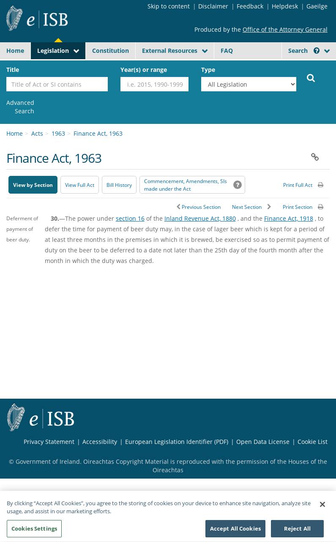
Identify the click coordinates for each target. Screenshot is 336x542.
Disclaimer (213, 6)
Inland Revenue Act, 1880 (200, 218)
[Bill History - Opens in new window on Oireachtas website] (119, 185)
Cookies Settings (34, 531)
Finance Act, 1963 (98, 133)
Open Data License (263, 442)
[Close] (322, 507)
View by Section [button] (33, 185)
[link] (20, 107)
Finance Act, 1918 (288, 218)
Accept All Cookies (235, 531)
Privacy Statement (49, 442)
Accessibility (99, 442)
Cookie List (313, 442)
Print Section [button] (297, 207)
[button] (317, 50)
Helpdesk (285, 6)
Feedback (250, 6)
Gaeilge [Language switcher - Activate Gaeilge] (317, 6)
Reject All (297, 531)
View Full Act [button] (79, 185)
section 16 (130, 218)
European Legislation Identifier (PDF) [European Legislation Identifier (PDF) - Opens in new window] (176, 442)
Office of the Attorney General (285, 29)
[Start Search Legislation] (311, 77)
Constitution (110, 51)
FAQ (227, 51)
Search (304, 51)
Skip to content (169, 6)
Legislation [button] (53, 51)
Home (15, 51)
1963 (58, 133)
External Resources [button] (169, 51)
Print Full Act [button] (297, 185)
